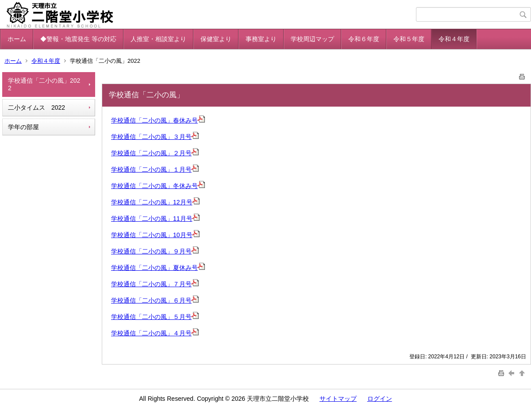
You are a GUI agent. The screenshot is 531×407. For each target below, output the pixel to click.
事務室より (261, 38)
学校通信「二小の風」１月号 (151, 169)
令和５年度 (408, 38)
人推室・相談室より (158, 38)
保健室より (215, 38)
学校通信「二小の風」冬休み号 (154, 185)
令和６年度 (363, 38)
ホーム (17, 38)
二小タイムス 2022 (36, 107)
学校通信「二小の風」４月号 (155, 333)
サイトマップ (338, 398)
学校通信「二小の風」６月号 (155, 300)
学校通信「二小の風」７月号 (155, 284)
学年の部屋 (23, 127)
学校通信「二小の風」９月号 (155, 251)
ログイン (379, 398)
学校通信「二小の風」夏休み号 (158, 267)
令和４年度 (454, 38)
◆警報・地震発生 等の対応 (78, 38)
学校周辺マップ (312, 38)
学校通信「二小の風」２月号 (151, 153)
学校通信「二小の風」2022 (44, 84)
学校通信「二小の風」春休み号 (154, 120)
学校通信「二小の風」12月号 (151, 202)
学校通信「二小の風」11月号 (151, 218)
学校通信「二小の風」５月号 (155, 316)
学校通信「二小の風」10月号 (151, 234)
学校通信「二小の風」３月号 (151, 136)
